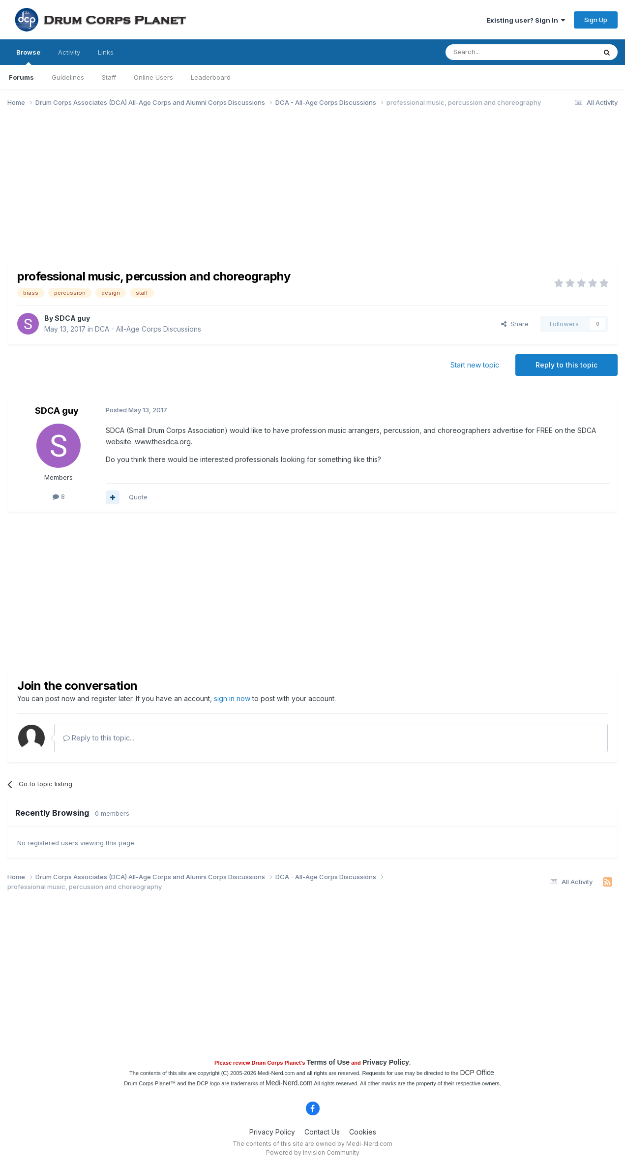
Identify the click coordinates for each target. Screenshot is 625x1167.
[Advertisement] (186, 191)
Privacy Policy (385, 1062)
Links (106, 52)
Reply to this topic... (98, 738)
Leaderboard (211, 77)
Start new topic (474, 365)
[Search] (496, 52)
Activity (69, 52)
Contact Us (322, 1132)
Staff (109, 77)
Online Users (153, 77)
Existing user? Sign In (525, 20)
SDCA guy (72, 318)
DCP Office (477, 1072)
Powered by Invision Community (312, 1152)
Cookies (362, 1132)
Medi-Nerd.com (289, 1083)
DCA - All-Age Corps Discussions (148, 329)
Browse (28, 56)
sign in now (232, 698)
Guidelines (68, 77)
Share (515, 324)
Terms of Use (328, 1062)
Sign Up (595, 20)
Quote (138, 497)
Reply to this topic (566, 365)
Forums (21, 77)
